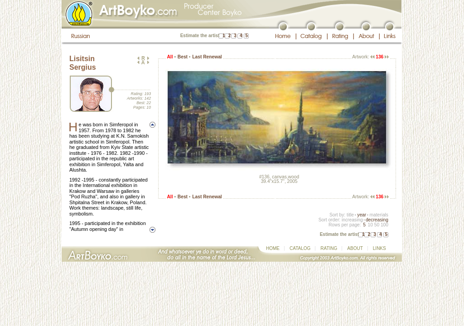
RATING (328, 248)
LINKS (379, 248)
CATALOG (300, 248)
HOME (273, 248)
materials (378, 214)
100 (384, 224)
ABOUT (354, 248)
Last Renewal (207, 56)
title (350, 214)
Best (183, 56)
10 (369, 224)
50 (376, 224)
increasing (352, 219)
